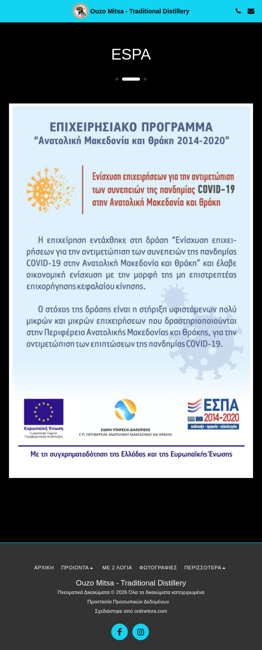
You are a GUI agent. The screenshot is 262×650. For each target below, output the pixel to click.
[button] (9, 11)
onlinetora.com (150, 611)
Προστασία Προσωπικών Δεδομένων (128, 601)
